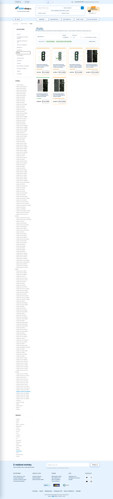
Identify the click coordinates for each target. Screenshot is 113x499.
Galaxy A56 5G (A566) (21, 178)
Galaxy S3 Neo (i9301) (21, 334)
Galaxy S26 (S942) (20, 327)
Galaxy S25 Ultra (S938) (22, 326)
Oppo (17, 447)
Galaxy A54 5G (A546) (21, 175)
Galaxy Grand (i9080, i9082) (23, 210)
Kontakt (27, 2)
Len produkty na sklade (89, 37)
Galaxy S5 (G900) (20, 338)
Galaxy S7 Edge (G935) (21, 350)
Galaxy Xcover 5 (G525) (22, 368)
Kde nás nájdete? (56, 479)
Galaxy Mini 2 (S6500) (21, 256)
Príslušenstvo (67, 19)
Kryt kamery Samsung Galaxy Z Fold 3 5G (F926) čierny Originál (43, 66)
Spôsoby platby (36, 478)
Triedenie (64, 35)
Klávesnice (19, 47)
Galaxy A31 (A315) (20, 139)
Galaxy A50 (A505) (20, 164)
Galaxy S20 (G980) (21, 285)
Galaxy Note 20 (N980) (22, 265)
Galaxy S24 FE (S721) (21, 315)
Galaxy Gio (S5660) (21, 209)
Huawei (18, 435)
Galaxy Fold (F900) (21, 207)
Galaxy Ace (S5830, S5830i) (23, 198)
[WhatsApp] (91, 481)
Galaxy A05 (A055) (20, 93)
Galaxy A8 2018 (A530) (21, 193)
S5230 (17, 404)
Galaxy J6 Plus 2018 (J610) (22, 239)
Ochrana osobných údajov (19, 479)
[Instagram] (91, 477)
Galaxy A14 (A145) (20, 107)
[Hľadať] (82, 7)
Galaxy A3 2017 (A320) (21, 136)
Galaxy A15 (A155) (20, 111)
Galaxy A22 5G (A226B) (22, 125)
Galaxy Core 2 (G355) (21, 200)
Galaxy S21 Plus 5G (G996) (22, 297)
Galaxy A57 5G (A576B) (22, 180)
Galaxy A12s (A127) (20, 100)
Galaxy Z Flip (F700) (21, 377)
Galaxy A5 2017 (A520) (21, 162)
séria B (17, 407)
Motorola (18, 442)
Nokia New (19, 445)
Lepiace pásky (20, 58)
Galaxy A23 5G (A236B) (21, 127)
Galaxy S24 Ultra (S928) (22, 318)
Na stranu (74, 35)
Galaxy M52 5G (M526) (21, 253)
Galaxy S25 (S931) (20, 320)
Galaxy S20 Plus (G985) (22, 290)
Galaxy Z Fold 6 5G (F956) (22, 396)
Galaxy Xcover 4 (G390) (22, 365)
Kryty (18, 52)
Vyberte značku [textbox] (42, 13)
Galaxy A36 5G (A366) (21, 150)
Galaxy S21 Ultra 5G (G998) (22, 299)
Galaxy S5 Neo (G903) (21, 342)
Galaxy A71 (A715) (20, 189)
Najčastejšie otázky (57, 476)
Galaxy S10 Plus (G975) (21, 279)
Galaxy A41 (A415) (20, 155)
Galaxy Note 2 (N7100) (21, 263)
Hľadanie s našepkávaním (93, 9)
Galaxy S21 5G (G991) (21, 294)
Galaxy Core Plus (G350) (22, 201)
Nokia (17, 444)
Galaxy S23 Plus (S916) (21, 310)
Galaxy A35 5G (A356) (21, 148)
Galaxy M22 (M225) (21, 246)
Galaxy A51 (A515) (20, 166)
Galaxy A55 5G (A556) (21, 177)
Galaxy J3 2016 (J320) (21, 226)
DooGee (18, 429)
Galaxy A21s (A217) (20, 122)
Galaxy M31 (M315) (20, 248)
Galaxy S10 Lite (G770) (21, 278)
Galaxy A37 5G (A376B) (21, 152)
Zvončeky (19, 73)
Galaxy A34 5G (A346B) (21, 146)
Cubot (17, 428)
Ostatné (19, 63)
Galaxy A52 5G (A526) (21, 170)
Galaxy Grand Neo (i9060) (22, 212)
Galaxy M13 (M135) (20, 244)
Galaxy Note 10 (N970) (21, 258)
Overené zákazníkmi (18, 478)
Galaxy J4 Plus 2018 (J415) (22, 230)
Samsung (18, 451)
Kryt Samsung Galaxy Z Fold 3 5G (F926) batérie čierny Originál (92, 66)
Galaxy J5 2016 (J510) (21, 233)
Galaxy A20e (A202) (21, 120)
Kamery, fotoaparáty (22, 44)
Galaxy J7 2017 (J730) (21, 242)
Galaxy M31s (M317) (20, 249)
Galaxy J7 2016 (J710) (21, 240)
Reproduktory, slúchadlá (23, 65)
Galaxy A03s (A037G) (21, 90)
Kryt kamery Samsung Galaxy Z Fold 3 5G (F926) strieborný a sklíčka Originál (59, 66)
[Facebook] (86, 477)
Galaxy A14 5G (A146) (21, 109)
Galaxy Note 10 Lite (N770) (22, 260)
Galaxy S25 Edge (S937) (22, 322)
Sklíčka (18, 71)
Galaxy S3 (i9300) (20, 333)
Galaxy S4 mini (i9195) (21, 336)
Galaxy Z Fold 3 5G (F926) (23, 391)
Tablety (18, 409)
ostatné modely (20, 402)
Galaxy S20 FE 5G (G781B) (22, 288)
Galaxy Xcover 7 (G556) (22, 373)
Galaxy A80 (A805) (21, 194)
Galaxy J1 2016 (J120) (21, 223)
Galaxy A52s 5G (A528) (21, 171)
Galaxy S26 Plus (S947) (21, 329)
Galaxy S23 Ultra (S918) (21, 311)
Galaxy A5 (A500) (20, 159)
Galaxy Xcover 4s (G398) (22, 366)
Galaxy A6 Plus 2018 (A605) (23, 182)
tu (68, 494)
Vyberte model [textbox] (65, 13)
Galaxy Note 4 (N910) (21, 271)
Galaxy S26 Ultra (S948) (22, 331)
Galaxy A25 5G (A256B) (22, 129)
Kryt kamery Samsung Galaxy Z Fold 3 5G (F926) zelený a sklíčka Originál (76, 66)
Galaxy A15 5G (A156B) (21, 113)
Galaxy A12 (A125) (20, 99)
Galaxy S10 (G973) (20, 276)
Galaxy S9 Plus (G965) (21, 357)
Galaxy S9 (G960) (20, 356)
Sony (17, 452)
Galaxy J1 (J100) (20, 221)
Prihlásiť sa (18, 2)
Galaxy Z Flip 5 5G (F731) (22, 382)
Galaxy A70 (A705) (20, 187)
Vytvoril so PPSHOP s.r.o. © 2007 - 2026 (56, 496)
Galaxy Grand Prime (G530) (23, 217)
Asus (17, 422)
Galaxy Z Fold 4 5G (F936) (22, 393)
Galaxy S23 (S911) (20, 306)
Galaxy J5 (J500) (20, 232)
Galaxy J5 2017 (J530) (21, 235)
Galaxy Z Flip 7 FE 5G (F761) (23, 388)
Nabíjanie (41, 19)
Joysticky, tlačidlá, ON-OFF (22, 41)
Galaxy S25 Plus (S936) (21, 324)
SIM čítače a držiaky (21, 68)
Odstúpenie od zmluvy (74, 478)
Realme (18, 449)
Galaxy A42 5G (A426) (21, 157)
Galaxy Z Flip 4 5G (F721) (22, 381)
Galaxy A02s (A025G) (21, 86)
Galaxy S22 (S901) (20, 301)
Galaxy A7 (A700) (20, 184)
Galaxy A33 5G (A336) (21, 145)
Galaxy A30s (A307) (21, 138)
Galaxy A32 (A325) (20, 141)
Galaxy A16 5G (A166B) (21, 116)
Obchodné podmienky (19, 481)
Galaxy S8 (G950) (20, 352)
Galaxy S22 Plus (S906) (21, 303)
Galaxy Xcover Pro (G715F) (22, 375)
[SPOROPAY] (47, 485)
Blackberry (18, 426)
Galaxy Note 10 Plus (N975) (22, 262)
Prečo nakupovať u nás (19, 476)
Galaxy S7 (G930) (20, 349)
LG (16, 438)
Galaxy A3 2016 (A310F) (21, 134)
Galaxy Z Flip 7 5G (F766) (22, 386)
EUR (48, 2)
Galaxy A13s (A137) (20, 106)
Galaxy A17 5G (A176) (21, 118)
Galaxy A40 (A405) (20, 154)
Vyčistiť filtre (92, 41)
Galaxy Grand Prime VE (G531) (23, 219)
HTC (17, 433)
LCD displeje (20, 55)
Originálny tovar (72, 476)
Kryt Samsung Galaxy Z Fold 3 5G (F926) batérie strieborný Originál (42, 95)
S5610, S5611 (19, 405)
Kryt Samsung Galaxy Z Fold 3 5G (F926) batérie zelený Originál (59, 95)
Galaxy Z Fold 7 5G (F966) (22, 398)
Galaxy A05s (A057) (21, 95)
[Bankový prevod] (66, 485)
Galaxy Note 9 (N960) (21, 274)
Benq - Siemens (20, 424)
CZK (53, 2)
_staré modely (19, 84)
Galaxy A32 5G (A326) (21, 143)
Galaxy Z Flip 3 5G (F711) (22, 379)
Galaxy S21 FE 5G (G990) (22, 295)
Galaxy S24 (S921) (20, 313)
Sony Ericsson (19, 454)
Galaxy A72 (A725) (20, 191)
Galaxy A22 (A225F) (21, 123)
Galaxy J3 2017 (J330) (21, 228)
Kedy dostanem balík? (38, 479)
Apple (17, 420)
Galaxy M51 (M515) (20, 251)
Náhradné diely (54, 19)
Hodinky (18, 400)
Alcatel (18, 419)
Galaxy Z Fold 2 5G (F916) (22, 389)
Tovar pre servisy (93, 19)
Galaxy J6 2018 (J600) (21, 237)
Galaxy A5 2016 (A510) (21, 161)
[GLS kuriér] (56, 485)
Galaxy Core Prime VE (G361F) (23, 205)
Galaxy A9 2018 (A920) (21, 196)
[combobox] (71, 7)
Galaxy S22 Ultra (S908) (22, 304)
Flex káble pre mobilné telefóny (22, 37)
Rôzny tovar (79, 19)
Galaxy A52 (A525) (20, 168)
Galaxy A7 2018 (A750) (21, 185)
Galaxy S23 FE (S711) (21, 308)
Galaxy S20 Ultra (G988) (22, 292)
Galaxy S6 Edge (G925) (22, 345)
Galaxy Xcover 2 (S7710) (22, 361)
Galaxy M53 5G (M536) (21, 255)
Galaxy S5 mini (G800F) (22, 340)
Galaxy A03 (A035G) (21, 88)
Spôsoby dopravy (37, 476)
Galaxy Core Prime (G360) (22, 203)
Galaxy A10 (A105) (20, 97)
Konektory (19, 50)
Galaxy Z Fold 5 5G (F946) (22, 395)
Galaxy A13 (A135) (20, 102)
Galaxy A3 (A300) (20, 132)
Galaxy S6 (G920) (20, 343)
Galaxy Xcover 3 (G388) (22, 363)
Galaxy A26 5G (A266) (21, 131)
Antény (18, 34)
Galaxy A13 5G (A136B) (21, 104)
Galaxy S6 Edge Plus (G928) (23, 347)
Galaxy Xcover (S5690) (21, 359)
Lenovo (18, 436)
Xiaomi (18, 456)
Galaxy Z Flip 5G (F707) (22, 384)
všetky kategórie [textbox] (68, 7)
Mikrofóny (19, 60)
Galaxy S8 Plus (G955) (21, 354)
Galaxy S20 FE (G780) (21, 287)
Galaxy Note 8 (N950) (21, 272)
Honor (17, 431)
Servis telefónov (56, 481)
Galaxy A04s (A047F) (21, 92)
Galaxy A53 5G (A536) (21, 173)
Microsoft (18, 440)
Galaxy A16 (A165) (20, 115)
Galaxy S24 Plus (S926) (21, 317)
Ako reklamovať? (56, 478)
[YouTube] (86, 481)
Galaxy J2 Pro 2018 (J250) (22, 224)
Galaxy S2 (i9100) (20, 283)
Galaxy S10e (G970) (21, 281)
